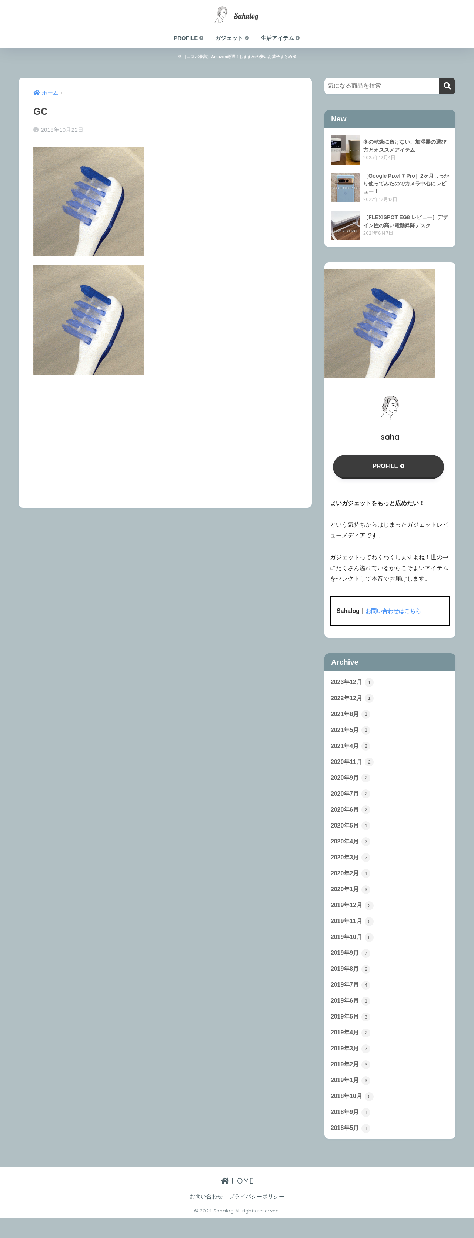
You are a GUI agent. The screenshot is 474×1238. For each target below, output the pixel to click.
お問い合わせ (206, 1216)
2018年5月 (351, 1147)
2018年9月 (351, 1130)
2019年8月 (351, 981)
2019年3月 (351, 1064)
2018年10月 (353, 1114)
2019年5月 (351, 1031)
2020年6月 (351, 816)
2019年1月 (351, 1097)
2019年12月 (353, 915)
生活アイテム (280, 38)
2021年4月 (351, 750)
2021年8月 (351, 717)
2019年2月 (351, 1081)
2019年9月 (351, 965)
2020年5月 (351, 833)
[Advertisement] (165, 436)
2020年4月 (351, 849)
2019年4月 (351, 1048)
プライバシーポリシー (256, 1216)
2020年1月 (351, 899)
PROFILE (189, 38)
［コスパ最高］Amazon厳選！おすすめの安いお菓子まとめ (237, 56)
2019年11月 (353, 932)
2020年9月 (351, 783)
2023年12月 (353, 684)
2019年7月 (351, 998)
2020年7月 (351, 799)
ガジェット (232, 38)
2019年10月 (353, 949)
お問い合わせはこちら (395, 612)
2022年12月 (353, 700)
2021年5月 (351, 733)
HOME (237, 1200)
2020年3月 (351, 866)
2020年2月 (351, 882)
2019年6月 (351, 1015)
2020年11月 (353, 766)
